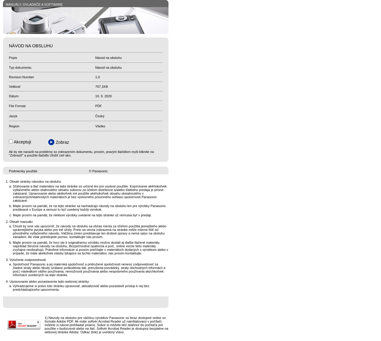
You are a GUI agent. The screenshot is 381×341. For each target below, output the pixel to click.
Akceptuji (22, 142)
